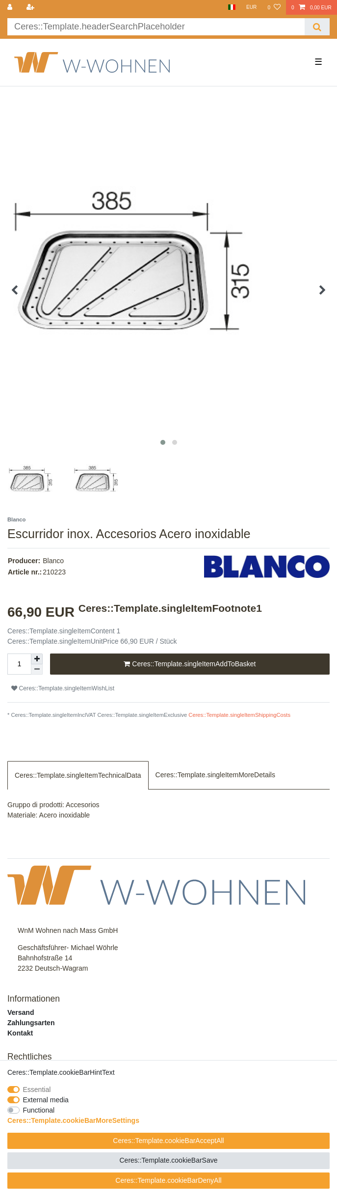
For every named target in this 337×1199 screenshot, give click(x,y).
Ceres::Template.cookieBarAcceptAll (168, 1140)
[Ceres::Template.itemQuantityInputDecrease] (37, 669)
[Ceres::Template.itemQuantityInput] (19, 664)
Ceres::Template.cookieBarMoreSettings (73, 1120)
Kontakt (20, 1033)
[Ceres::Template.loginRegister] (31, 7)
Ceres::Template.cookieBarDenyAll (168, 1180)
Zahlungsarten (30, 1023)
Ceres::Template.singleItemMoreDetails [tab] (215, 775)
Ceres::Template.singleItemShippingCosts (239, 715)
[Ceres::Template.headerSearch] (317, 26)
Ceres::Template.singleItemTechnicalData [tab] (78, 775)
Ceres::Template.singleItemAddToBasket (190, 664)
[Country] (231, 7)
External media (46, 1100)
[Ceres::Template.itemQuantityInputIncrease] (37, 659)
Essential (37, 1089)
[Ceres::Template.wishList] (273, 7)
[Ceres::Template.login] (11, 7)
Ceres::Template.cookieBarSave (169, 1160)
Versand (20, 1012)
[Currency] (251, 7)
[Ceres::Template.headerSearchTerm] (156, 26)
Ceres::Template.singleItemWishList (62, 688)
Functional (39, 1110)
